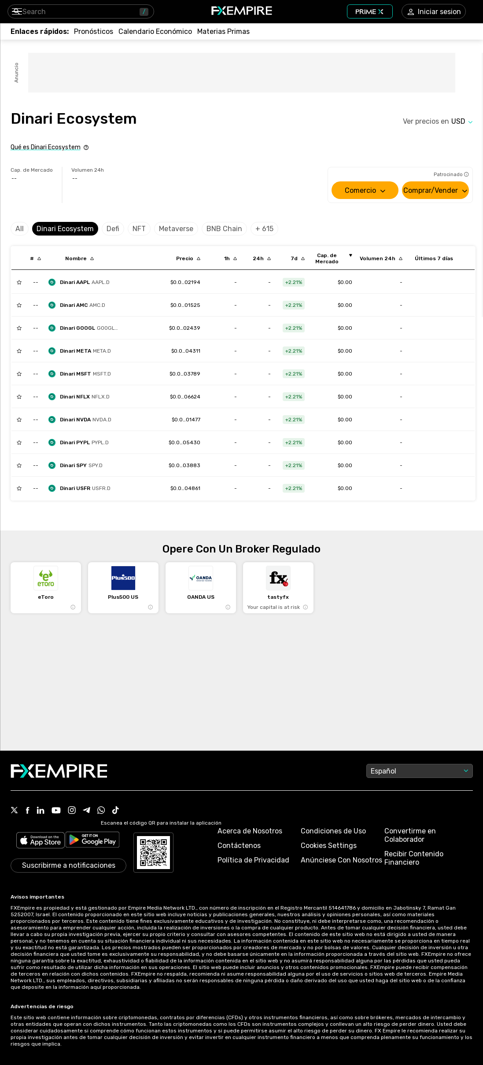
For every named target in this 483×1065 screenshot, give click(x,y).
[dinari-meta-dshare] (81, 350)
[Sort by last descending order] (188, 258)
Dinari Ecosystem (65, 229)
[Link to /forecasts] (93, 31)
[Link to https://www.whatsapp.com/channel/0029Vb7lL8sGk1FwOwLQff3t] (101, 811)
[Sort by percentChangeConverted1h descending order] (230, 258)
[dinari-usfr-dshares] (81, 488)
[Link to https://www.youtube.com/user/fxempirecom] (56, 811)
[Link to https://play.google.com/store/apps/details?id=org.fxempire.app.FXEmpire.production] (92, 841)
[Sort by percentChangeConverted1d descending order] (262, 258)
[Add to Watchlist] (19, 282)
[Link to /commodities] (223, 31)
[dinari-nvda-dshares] (82, 419)
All (19, 229)
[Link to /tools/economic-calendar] (155, 31)
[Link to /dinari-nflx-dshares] (185, 396)
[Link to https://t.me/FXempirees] (86, 811)
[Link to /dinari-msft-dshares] (185, 373)
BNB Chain (224, 229)
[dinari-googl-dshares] (85, 328)
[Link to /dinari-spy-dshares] (184, 465)
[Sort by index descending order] (35, 258)
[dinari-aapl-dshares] (81, 282)
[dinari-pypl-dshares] (80, 442)
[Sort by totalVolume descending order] (381, 258)
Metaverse (176, 229)
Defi (113, 229)
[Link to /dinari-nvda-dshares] (186, 419)
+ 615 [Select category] (264, 229)
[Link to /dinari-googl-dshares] (184, 328)
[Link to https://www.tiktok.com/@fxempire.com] (115, 811)
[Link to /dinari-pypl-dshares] (184, 442)
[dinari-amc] (79, 305)
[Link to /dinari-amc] (185, 305)
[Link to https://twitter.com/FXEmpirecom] (14, 811)
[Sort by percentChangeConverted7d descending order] (298, 258)
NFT (139, 229)
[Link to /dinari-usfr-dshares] (185, 488)
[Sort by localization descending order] (79, 258)
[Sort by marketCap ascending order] (330, 258)
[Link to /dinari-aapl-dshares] (185, 282)
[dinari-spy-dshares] (77, 465)
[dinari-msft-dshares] (81, 373)
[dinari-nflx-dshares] (81, 396)
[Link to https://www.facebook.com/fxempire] (27, 811)
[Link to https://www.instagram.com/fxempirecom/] (72, 811)
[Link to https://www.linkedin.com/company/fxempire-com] (40, 811)
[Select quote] (462, 121)
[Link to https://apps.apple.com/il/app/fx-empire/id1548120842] (40, 841)
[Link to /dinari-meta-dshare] (185, 350)
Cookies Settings (329, 845)
